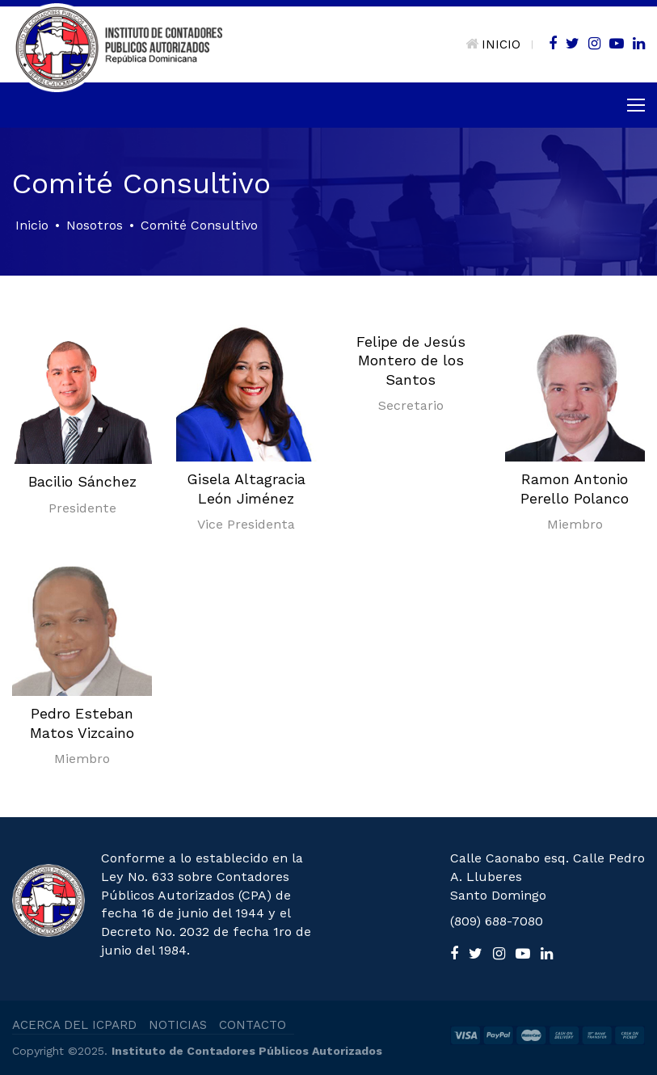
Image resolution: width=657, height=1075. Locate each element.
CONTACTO (252, 1025)
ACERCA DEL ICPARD (74, 1025)
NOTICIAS (178, 1025)
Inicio (31, 225)
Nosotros (94, 225)
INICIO (492, 44)
